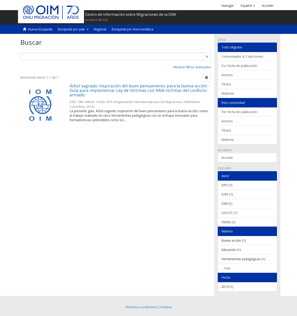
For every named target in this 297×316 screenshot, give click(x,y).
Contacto (166, 307)
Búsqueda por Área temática (132, 29)
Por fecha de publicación (239, 66)
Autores (227, 75)
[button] (247, 5)
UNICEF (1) (229, 213)
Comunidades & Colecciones (242, 56)
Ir (207, 56)
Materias (227, 93)
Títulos (226, 84)
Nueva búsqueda (40, 29)
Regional (100, 29)
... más (226, 268)
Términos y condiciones (141, 307)
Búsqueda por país (73, 29)
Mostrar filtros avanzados (192, 67)
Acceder (227, 157)
